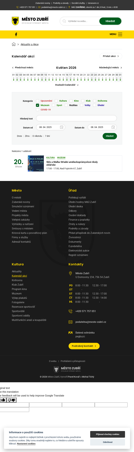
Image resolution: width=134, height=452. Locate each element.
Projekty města (20, 215)
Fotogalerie (18, 302)
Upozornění (46, 101)
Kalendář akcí (19, 276)
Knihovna (102, 101)
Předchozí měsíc (23, 67)
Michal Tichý (88, 377)
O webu (52, 361)
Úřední (101, 105)
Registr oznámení (78, 255)
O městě (16, 197)
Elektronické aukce (79, 250)
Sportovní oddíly (21, 315)
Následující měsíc (110, 67)
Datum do (79, 128)
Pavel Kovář (74, 377)
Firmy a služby (20, 237)
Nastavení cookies (26, 443)
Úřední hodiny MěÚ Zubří (82, 202)
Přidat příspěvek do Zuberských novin (89, 233)
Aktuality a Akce (29, 44)
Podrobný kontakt (84, 346)
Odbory (73, 211)
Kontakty (76, 264)
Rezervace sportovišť (23, 307)
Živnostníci (75, 237)
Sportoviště (18, 311)
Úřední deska (76, 206)
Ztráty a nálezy (77, 224)
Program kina (19, 289)
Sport (59, 105)
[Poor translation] (11, 400)
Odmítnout (107, 442)
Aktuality (17, 271)
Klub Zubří (17, 285)
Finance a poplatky (79, 220)
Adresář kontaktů (21, 242)
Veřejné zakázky (21, 220)
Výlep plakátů (19, 298)
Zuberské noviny (21, 202)
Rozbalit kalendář (67, 85)
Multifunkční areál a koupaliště (29, 320)
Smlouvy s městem (22, 228)
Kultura (63, 101)
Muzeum (45, 105)
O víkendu (37, 136)
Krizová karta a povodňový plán (29, 233)
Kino (76, 101)
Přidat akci (111, 56)
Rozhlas (73, 105)
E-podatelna (75, 246)
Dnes (19, 136)
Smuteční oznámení (23, 206)
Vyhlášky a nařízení (22, 224)
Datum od (28, 128)
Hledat (110, 21)
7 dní (47, 136)
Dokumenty (75, 242)
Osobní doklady (77, 215)
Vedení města (19, 211)
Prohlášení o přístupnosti (73, 361)
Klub (88, 101)
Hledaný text (26, 119)
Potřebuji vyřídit (77, 197)
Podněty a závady (78, 228)
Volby (87, 105)
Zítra (27, 136)
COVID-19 (46, 110)
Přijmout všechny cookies (107, 434)
